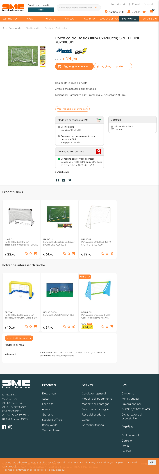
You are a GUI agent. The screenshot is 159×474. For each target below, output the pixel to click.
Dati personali (130, 435)
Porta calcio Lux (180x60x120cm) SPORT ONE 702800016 (59, 243)
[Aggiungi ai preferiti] (30, 254)
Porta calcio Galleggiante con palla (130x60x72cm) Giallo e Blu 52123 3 (21, 316)
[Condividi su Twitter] (70, 180)
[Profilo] (134, 12)
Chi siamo (128, 393)
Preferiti (127, 451)
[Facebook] (4, 427)
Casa (30, 18)
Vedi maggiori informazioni (72, 108)
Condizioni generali (94, 393)
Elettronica (10, 18)
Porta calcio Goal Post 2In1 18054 (59, 315)
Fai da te (50, 18)
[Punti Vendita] (115, 12)
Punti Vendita (130, 398)
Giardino (89, 18)
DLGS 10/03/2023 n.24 (136, 409)
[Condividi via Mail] (64, 180)
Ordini (125, 446)
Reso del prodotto (93, 414)
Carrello (127, 440)
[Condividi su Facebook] (58, 180)
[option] (21, 229)
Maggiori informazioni (19, 338)
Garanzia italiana (93, 425)
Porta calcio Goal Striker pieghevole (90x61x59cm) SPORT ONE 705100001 (21, 243)
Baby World (129, 18)
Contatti (87, 419)
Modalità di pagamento (97, 398)
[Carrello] (153, 12)
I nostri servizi (118, 4)
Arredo (69, 18)
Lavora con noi (131, 404)
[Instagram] (10, 427)
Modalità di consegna (95, 404)
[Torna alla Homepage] (3, 28)
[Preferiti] (145, 12)
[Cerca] (96, 7)
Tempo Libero (149, 18)
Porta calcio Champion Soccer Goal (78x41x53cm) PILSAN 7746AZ (96, 316)
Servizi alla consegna (95, 409)
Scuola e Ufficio (109, 18)
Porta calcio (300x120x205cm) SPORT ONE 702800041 (96, 243)
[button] (35, 253)
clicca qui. (60, 469)
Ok (151, 462)
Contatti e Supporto (143, 4)
